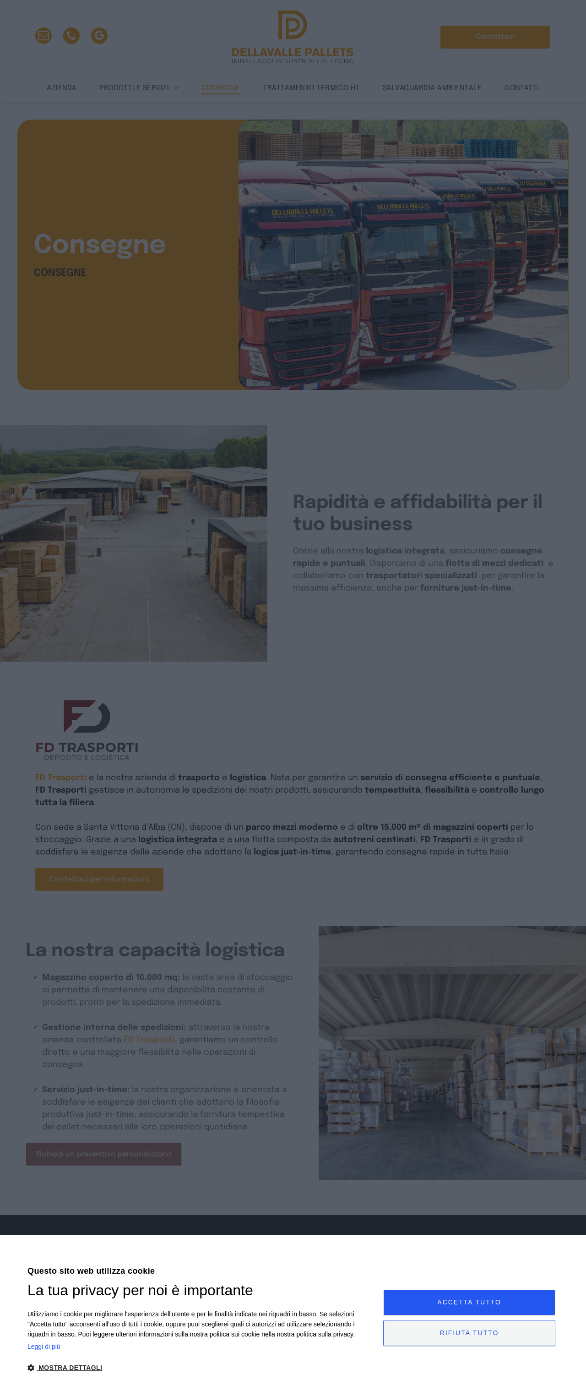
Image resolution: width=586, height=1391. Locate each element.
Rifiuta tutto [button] (469, 1332)
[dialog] (293, 1313)
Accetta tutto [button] (469, 1302)
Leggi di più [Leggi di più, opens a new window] (43, 1346)
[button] (200, 1367)
